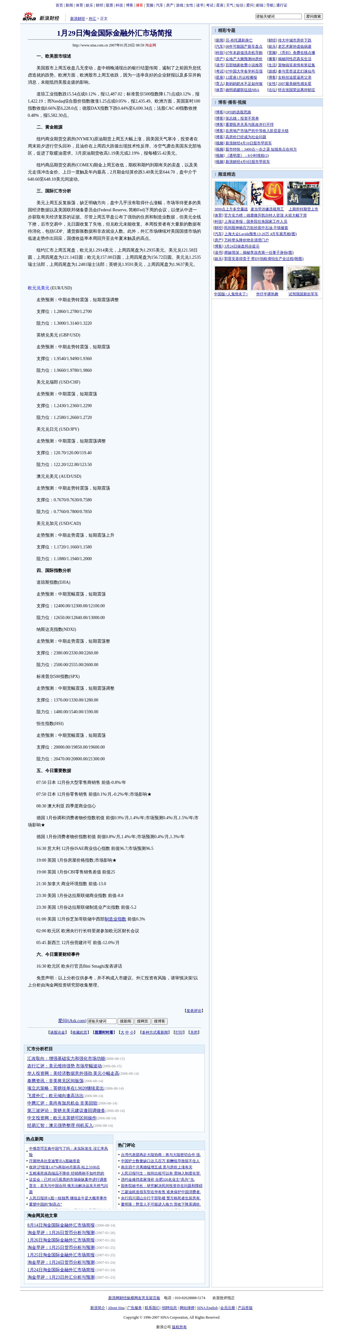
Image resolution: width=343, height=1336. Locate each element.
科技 (119, 5)
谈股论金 (57, 1032)
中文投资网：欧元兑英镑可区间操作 (61, 1118)
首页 (59, 5)
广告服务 (134, 1308)
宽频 (149, 5)
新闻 (69, 5)
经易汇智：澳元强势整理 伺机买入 (60, 1125)
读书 (200, 5)
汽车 (159, 5)
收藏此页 (79, 1032)
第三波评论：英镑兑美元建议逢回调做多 (66, 1110)
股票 (109, 5)
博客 (129, 5)
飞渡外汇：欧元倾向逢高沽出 (55, 1095)
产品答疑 (245, 1308)
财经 (99, 5)
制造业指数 (115, 919)
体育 (79, 5)
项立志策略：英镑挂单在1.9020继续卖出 (65, 1088)
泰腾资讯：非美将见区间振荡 (55, 1081)
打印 (179, 1032)
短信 (239, 5)
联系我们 (152, 1308)
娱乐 (89, 5)
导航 (270, 5)
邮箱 (260, 5)
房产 (170, 5)
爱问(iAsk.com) (72, 1020)
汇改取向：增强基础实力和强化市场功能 (66, 1058)
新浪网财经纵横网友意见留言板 (134, 1298)
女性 (189, 5)
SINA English (207, 1308)
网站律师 (187, 1308)
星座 (220, 5)
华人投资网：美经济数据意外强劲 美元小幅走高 (73, 1073)
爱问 (250, 5)
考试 (209, 5)
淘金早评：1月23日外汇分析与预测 (61, 1277)
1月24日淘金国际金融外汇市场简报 (61, 1270)
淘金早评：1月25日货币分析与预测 (61, 1247)
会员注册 (227, 1308)
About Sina (116, 1308)
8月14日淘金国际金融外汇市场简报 (61, 1225)
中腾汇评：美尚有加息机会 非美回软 (62, 1103)
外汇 (92, 18)
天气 (230, 5)
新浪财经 (77, 18)
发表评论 (194, 1011)
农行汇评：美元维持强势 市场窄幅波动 (64, 1066)
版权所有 (179, 1327)
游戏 (179, 5)
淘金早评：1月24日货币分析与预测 (61, 1262)
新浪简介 (97, 1308)
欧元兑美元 (38, 288)
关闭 (194, 1032)
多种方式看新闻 (155, 1032)
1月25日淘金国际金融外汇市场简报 (61, 1255)
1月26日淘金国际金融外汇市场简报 (61, 1240)
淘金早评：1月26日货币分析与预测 (61, 1232)
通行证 (281, 5)
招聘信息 (169, 1308)
